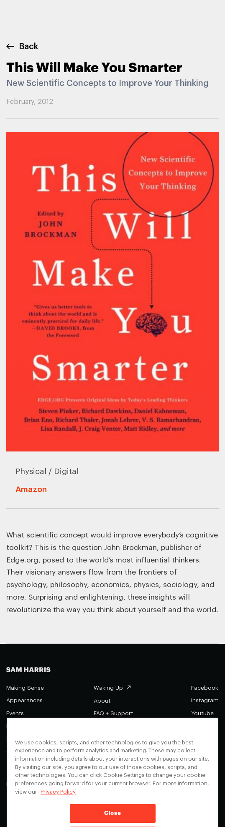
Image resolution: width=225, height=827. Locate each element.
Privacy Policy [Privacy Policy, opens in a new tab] (58, 800)
